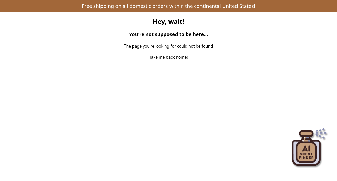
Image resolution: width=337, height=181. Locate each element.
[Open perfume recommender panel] (309, 145)
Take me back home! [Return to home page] (168, 57)
